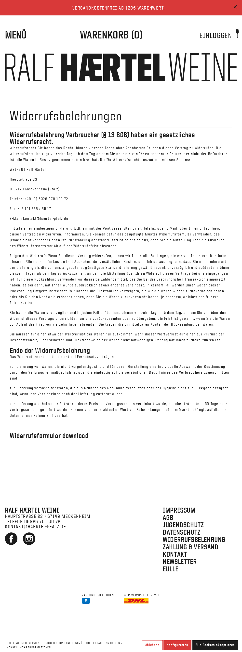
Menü (15, 34)
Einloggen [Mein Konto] (219, 33)
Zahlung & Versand (190, 547)
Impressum (179, 510)
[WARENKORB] (111, 34)
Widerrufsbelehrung (194, 539)
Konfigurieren (177, 645)
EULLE (170, 569)
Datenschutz (182, 532)
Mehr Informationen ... (37, 647)
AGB (168, 517)
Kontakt (175, 554)
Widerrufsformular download (49, 435)
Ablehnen (152, 645)
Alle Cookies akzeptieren (215, 645)
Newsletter (180, 561)
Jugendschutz (183, 525)
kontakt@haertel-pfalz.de (35, 526)
